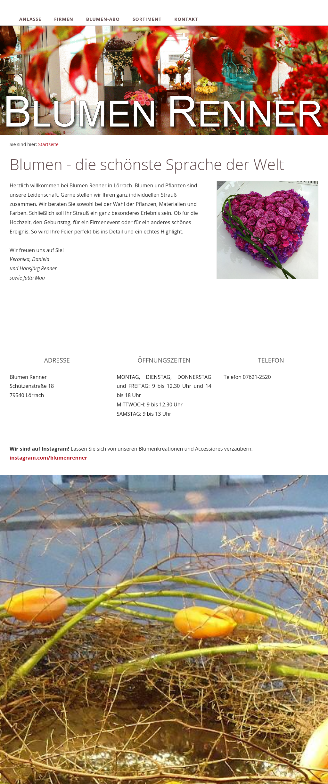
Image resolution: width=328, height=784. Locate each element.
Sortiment (147, 19)
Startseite (48, 144)
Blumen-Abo (103, 19)
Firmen (63, 19)
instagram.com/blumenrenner (48, 457)
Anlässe (30, 19)
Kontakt (186, 19)
